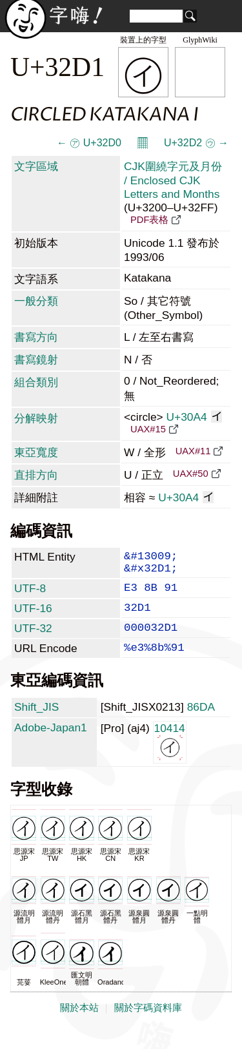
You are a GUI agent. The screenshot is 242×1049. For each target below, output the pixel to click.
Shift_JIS (36, 723)
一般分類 (36, 300)
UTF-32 (33, 639)
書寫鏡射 (36, 359)
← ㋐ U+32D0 (89, 142)
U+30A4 (194, 416)
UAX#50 (190, 473)
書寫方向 (36, 337)
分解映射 (36, 418)
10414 (169, 758)
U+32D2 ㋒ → (196, 142)
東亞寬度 (36, 452)
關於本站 (79, 1024)
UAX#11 (193, 451)
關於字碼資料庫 (148, 1024)
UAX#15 (148, 429)
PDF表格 (149, 220)
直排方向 (36, 474)
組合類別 (36, 382)
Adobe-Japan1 (50, 744)
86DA (201, 723)
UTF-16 (33, 617)
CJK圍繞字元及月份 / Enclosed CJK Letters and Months (173, 180)
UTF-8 (30, 594)
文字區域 (36, 166)
